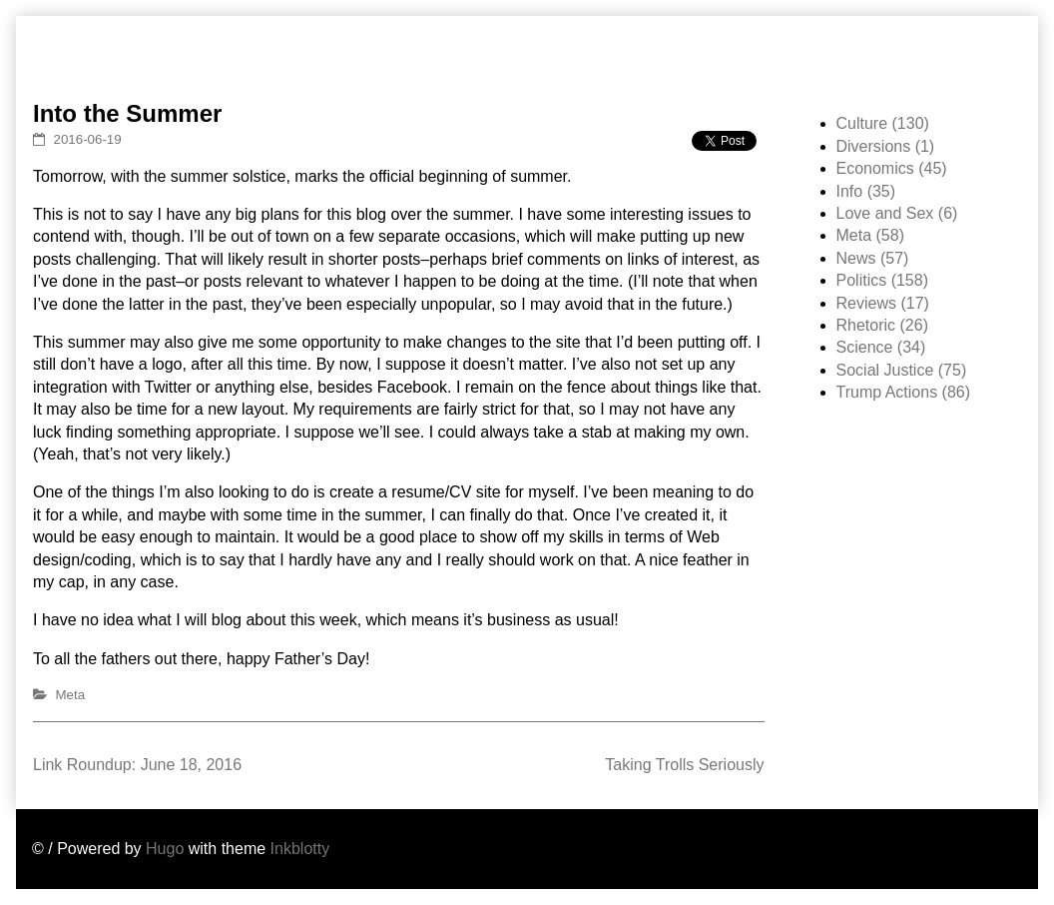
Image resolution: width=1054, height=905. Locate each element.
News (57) (872, 258)
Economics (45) (891, 168)
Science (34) (881, 347)
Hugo (165, 848)
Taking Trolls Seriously (684, 764)
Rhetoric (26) (882, 325)
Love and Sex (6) (897, 213)
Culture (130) (882, 123)
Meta (71, 694)
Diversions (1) (885, 146)
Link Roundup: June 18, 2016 (137, 764)
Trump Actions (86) (903, 392)
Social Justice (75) (901, 370)
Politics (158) (882, 280)
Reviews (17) (882, 303)
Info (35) (866, 191)
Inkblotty (300, 848)
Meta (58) (870, 235)
